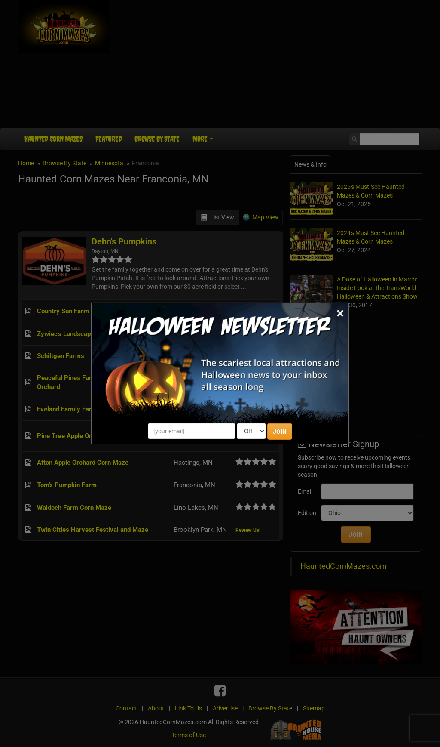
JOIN (280, 431)
